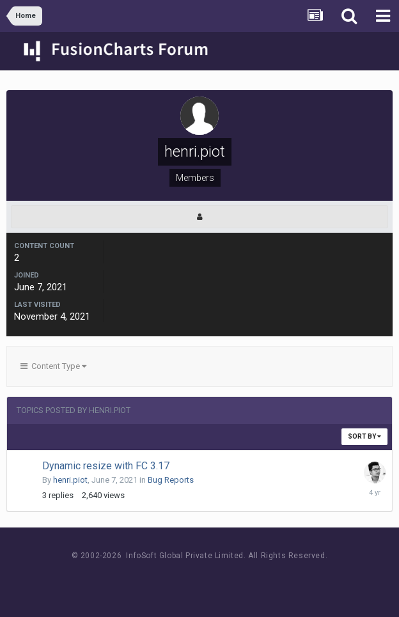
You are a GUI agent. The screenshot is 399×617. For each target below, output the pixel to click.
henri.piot (70, 480)
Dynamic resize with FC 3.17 (105, 466)
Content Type (53, 366)
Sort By (364, 436)
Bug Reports (171, 480)
